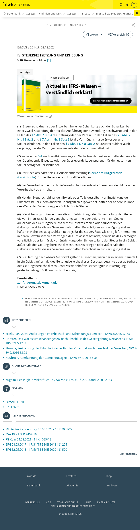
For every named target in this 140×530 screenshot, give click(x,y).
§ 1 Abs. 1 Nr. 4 (42, 135)
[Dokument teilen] (133, 25)
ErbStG (86, 13)
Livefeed (71, 476)
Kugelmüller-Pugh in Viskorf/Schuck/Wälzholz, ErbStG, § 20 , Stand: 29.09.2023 (58, 380)
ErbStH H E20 (14, 402)
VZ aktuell (94, 34)
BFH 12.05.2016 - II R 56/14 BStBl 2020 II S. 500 (36, 450)
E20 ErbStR (12, 407)
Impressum (32, 502)
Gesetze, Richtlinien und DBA (43, 13)
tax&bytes (112, 485)
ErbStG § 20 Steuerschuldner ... (115, 13)
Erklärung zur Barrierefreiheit (73, 506)
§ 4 (40, 156)
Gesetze (72, 13)
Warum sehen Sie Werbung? (34, 116)
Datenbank (33, 485)
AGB (48, 502)
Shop (109, 476)
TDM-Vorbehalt (67, 502)
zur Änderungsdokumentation (38, 283)
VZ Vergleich (119, 34)
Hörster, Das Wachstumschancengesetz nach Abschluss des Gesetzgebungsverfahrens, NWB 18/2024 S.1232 (69, 341)
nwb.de (31, 476)
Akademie (72, 485)
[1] (49, 60)
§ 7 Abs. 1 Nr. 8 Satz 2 (54, 139)
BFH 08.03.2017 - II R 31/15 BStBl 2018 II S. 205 (36, 444)
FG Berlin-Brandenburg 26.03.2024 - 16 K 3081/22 (38, 429)
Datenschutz (106, 502)
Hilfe (87, 502)
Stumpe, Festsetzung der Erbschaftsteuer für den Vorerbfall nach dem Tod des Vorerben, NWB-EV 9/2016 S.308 (71, 350)
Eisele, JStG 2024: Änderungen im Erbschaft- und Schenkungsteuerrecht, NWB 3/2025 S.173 (67, 334)
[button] (121, 4)
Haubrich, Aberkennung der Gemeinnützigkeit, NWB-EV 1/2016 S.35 (51, 358)
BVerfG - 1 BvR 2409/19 (21, 434)
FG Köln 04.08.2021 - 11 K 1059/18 (28, 439)
